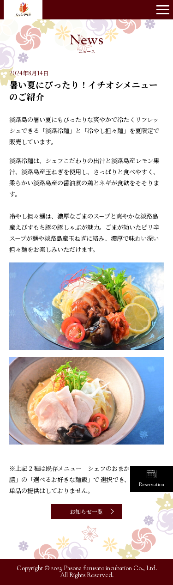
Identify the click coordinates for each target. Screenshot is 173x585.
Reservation (151, 484)
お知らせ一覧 (86, 511)
